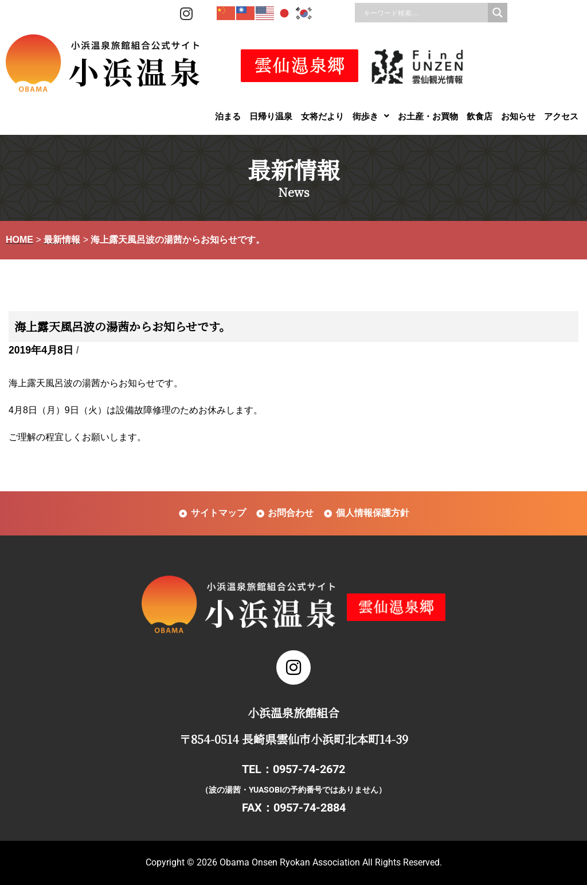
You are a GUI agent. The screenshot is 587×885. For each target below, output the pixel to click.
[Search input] (424, 12)
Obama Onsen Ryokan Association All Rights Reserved (330, 862)
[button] (371, 116)
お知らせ (518, 116)
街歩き (371, 116)
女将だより (322, 116)
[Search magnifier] (497, 12)
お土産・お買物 (428, 116)
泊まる (228, 116)
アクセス (561, 116)
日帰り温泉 (270, 116)
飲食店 (479, 116)
